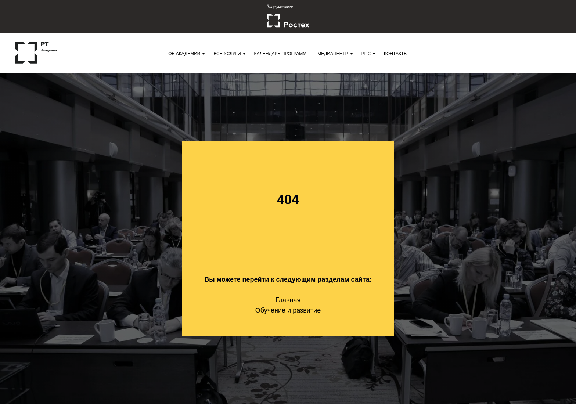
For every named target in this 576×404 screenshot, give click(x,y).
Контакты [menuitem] (396, 53)
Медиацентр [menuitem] (332, 53)
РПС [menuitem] (366, 53)
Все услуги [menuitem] (227, 53)
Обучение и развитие (288, 310)
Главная (288, 300)
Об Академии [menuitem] (184, 53)
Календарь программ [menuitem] (280, 53)
